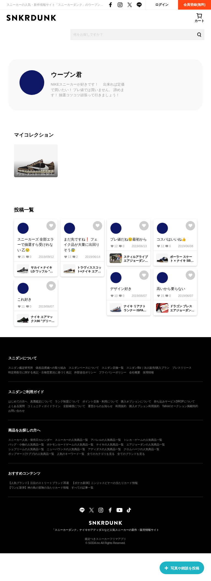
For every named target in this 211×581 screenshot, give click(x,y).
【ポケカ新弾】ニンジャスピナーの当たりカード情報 (105, 482)
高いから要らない (171, 289)
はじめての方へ (17, 401)
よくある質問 (16, 406)
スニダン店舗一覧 (113, 367)
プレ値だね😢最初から (128, 239)
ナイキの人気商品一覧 (110, 444)
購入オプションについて (136, 401)
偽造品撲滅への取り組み (51, 367)
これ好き (24, 299)
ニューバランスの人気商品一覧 (66, 449)
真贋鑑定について (41, 401)
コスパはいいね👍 (171, 239)
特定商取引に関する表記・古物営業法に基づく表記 (39, 372)
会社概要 (134, 372)
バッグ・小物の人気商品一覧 (26, 444)
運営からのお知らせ (100, 406)
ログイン (161, 5)
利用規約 (120, 406)
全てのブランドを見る (131, 453)
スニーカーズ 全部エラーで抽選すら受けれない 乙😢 (35, 244)
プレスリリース (181, 367)
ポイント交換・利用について (100, 401)
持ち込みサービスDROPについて (174, 401)
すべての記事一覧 (82, 487)
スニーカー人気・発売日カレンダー (30, 439)
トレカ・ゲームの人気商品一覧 (143, 439)
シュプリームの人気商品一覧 (26, 449)
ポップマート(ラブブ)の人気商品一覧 (31, 453)
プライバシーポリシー (112, 372)
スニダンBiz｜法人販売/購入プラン (148, 367)
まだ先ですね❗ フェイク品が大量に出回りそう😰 (81, 244)
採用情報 (148, 372)
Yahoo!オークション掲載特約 (180, 406)
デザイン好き (121, 289)
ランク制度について (67, 401)
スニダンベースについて (84, 367)
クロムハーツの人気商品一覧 (141, 449)
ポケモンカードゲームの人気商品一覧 (70, 444)
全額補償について (74, 406)
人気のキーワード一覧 (70, 453)
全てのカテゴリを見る (101, 453)
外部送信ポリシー (85, 372)
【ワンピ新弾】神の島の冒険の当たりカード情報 (38, 487)
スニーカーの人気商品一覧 (71, 439)
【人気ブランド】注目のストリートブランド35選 (38, 482)
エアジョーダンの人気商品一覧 (145, 444)
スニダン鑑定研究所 (20, 367)
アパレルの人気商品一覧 (106, 439)
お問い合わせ (16, 410)
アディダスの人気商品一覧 (104, 449)
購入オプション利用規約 (144, 406)
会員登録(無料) (195, 5)
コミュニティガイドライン (43, 406)
